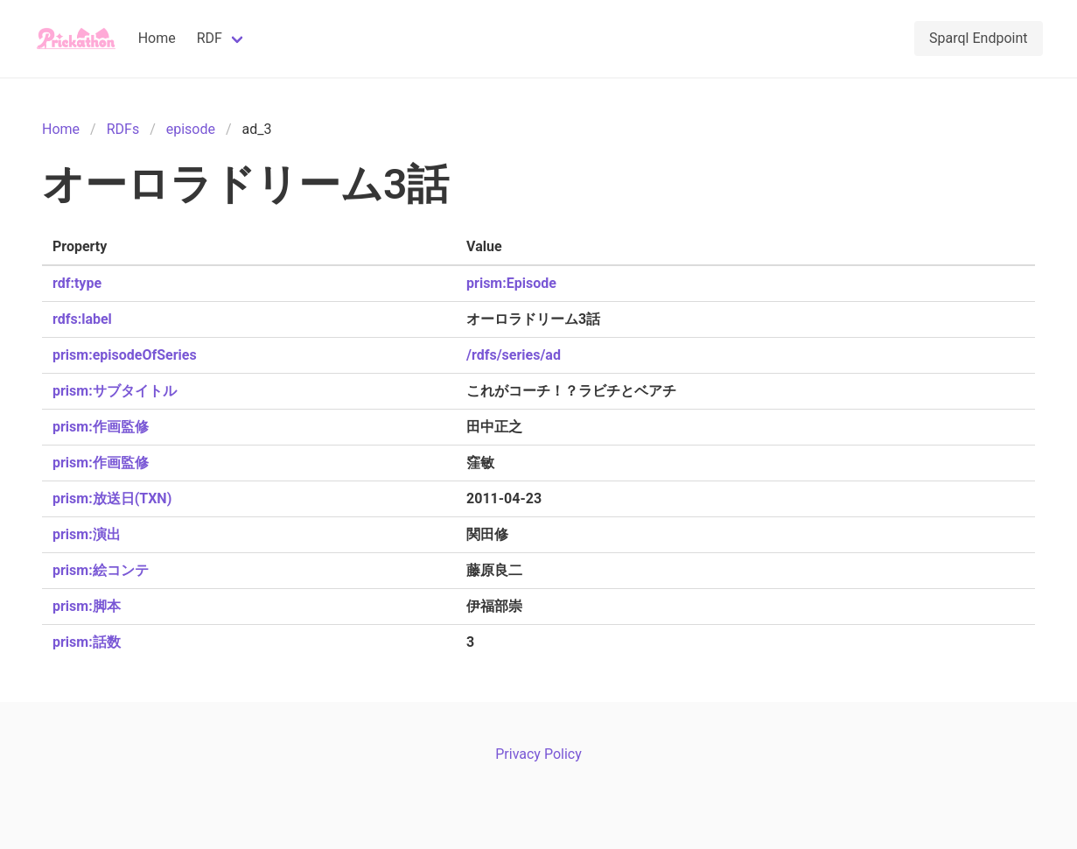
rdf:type (76, 283)
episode (190, 129)
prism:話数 (86, 642)
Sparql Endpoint (978, 38)
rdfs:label (82, 319)
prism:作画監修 (100, 426)
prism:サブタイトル (114, 390)
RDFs (123, 129)
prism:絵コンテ (100, 570)
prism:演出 (86, 534)
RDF (209, 38)
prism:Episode (511, 283)
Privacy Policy (538, 754)
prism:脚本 (86, 606)
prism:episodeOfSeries (124, 355)
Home (157, 38)
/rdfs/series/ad (513, 355)
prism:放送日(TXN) (111, 498)
